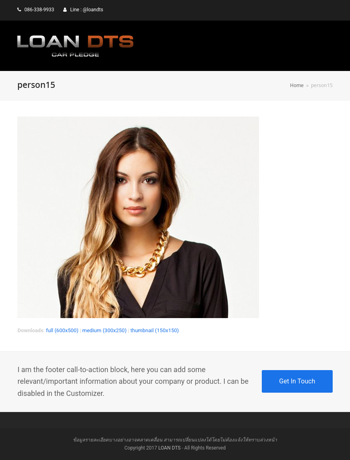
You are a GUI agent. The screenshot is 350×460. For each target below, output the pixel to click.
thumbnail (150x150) (154, 330)
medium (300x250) (104, 330)
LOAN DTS (169, 448)
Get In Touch (297, 381)
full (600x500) (62, 330)
